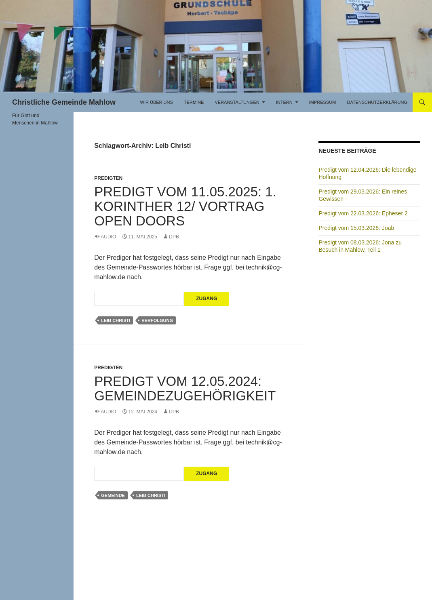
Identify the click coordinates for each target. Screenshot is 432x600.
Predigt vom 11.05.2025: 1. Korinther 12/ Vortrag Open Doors (185, 206)
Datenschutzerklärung (377, 102)
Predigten (108, 178)
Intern (284, 102)
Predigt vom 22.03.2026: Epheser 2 (362, 213)
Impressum (322, 102)
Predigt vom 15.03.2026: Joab (356, 228)
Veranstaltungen (237, 102)
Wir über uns (156, 102)
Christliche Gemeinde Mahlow (64, 102)
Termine (194, 102)
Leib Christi (115, 320)
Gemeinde (113, 495)
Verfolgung (157, 320)
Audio (108, 237)
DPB (174, 237)
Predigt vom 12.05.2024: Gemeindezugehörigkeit (185, 388)
